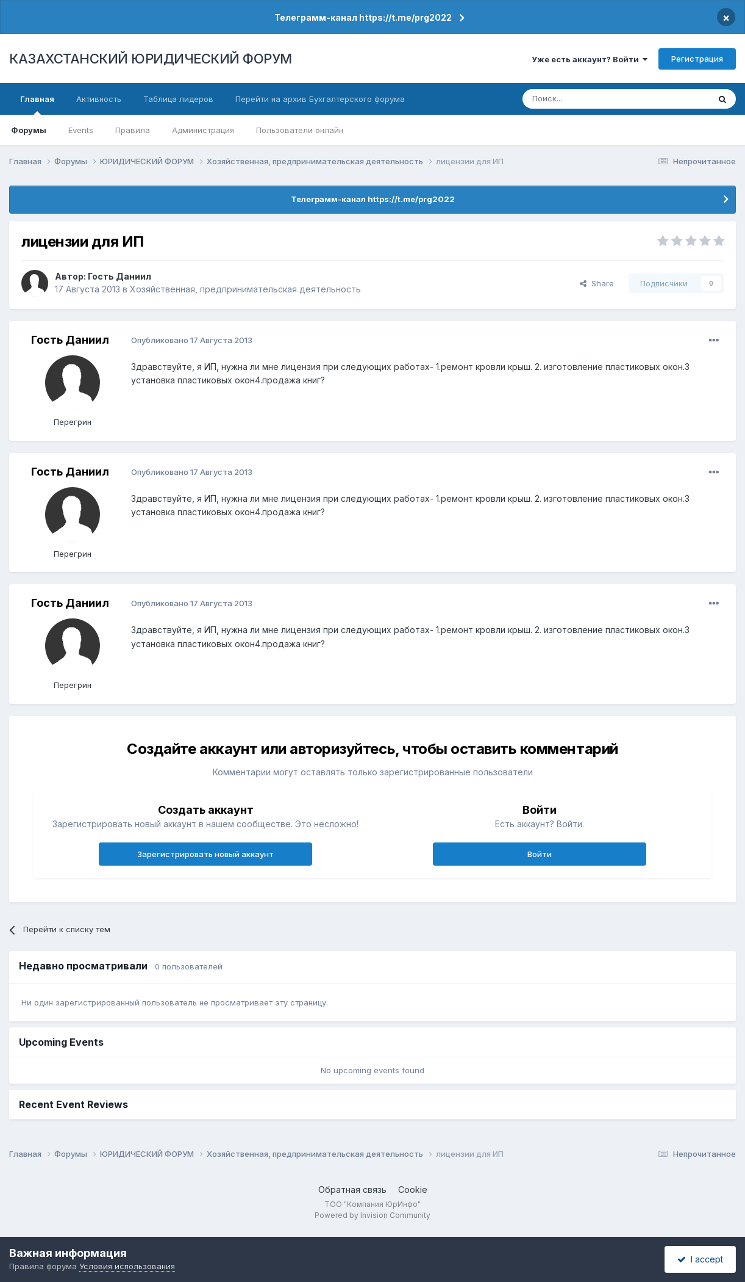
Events (80, 130)
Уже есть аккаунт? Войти (589, 59)
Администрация (203, 130)
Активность (98, 99)
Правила (132, 130)
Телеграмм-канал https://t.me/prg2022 (363, 17)
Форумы (28, 130)
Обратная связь (352, 1189)
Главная (37, 104)
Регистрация (697, 58)
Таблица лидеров (178, 99)
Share (597, 283)
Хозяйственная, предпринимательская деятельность (245, 289)
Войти (539, 854)
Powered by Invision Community (372, 1215)
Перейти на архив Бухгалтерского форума (320, 99)
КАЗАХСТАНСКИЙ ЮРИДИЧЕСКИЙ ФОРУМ (150, 59)
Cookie (412, 1189)
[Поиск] (582, 99)
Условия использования (127, 1266)
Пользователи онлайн (299, 130)
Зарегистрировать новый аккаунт (205, 854)
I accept (700, 1259)
